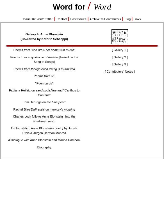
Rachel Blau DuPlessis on (44, 109)
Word (102, 6)
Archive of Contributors (105, 19)
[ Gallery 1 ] (119, 50)
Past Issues (78, 19)
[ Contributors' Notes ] (120, 71)
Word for (70, 7)
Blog (127, 19)
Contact (62, 19)
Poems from (44, 50)
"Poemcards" (44, 83)
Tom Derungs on (44, 102)
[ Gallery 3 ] (119, 64)
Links (137, 19)
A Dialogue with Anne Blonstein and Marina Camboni (44, 140)
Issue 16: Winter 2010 (38, 19)
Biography (44, 147)
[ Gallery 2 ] (119, 57)
